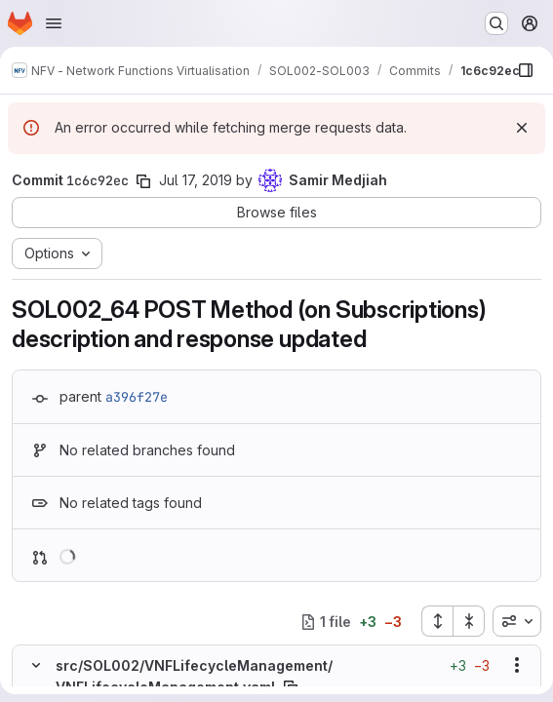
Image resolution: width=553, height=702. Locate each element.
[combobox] (517, 621)
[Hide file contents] (36, 665)
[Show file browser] (525, 70)
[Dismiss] (521, 127)
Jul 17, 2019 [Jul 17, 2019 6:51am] (195, 180)
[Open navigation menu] (53, 23)
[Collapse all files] (469, 621)
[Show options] (517, 665)
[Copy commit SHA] (143, 181)
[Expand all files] (437, 621)
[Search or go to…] (496, 23)
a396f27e (136, 397)
